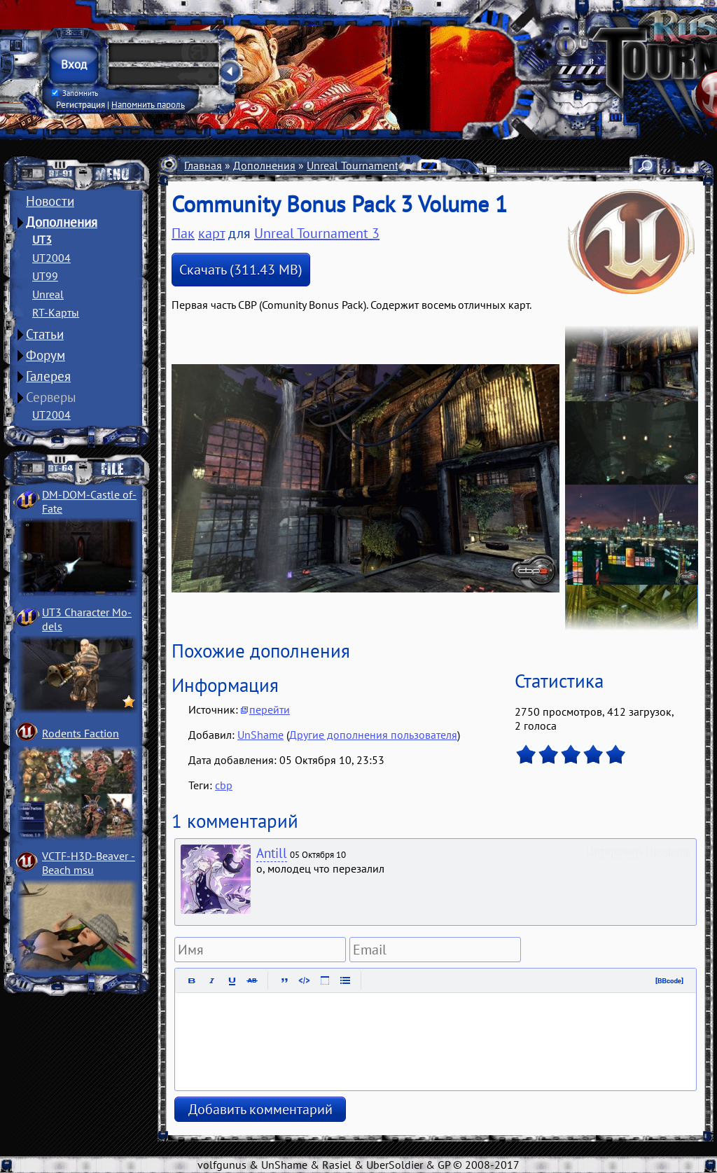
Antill (271, 853)
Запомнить (75, 93)
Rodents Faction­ (80, 733)
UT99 (45, 276)
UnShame (260, 735)
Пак (183, 233)
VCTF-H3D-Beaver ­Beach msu (88, 863)
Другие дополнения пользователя (373, 735)
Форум (45, 355)
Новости (50, 201)
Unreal (48, 294)
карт (211, 233)
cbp (223, 785)
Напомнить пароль (148, 104)
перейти (269, 709)
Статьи (45, 334)
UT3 (42, 239)
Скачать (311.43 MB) (240, 270)
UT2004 (51, 258)
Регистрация (80, 104)
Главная (203, 165)
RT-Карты (55, 312)
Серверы (51, 397)
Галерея (48, 376)
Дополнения (61, 222)
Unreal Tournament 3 (357, 165)
